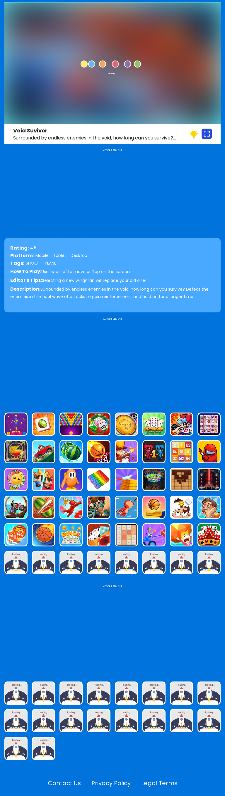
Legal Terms (159, 783)
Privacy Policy (111, 783)
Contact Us (64, 783)
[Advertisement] (112, 363)
